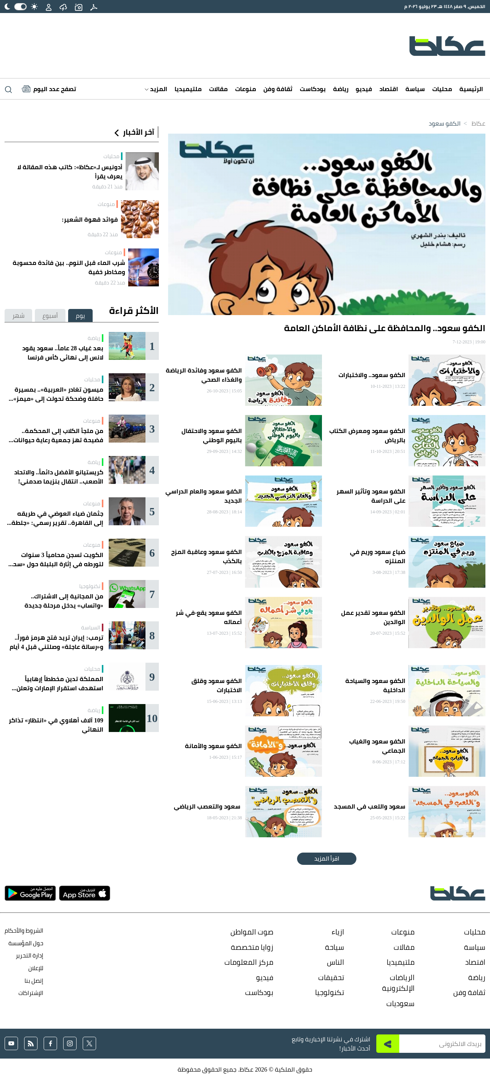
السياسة (90, 627)
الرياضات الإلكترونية (398, 983)
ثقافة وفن (277, 89)
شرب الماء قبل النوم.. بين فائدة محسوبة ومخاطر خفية (69, 267)
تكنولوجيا (89, 586)
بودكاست (313, 89)
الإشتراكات (30, 992)
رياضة (340, 89)
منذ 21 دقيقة (107, 186)
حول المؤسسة (25, 943)
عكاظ (478, 123)
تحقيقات (331, 977)
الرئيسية (471, 89)
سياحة (334, 947)
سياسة (415, 89)
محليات (442, 89)
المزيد (156, 89)
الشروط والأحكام (24, 930)
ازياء (338, 932)
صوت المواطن (251, 932)
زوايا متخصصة (252, 947)
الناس (335, 962)
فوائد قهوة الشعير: (90, 219)
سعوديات (400, 1003)
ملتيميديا (188, 89)
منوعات (245, 89)
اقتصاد (388, 89)
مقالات (218, 89)
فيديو (364, 89)
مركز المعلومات (248, 962)
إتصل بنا (33, 980)
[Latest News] (49, 88)
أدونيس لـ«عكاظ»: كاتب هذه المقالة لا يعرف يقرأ (69, 171)
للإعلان (35, 968)
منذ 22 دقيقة (103, 234)
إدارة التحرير (29, 955)
